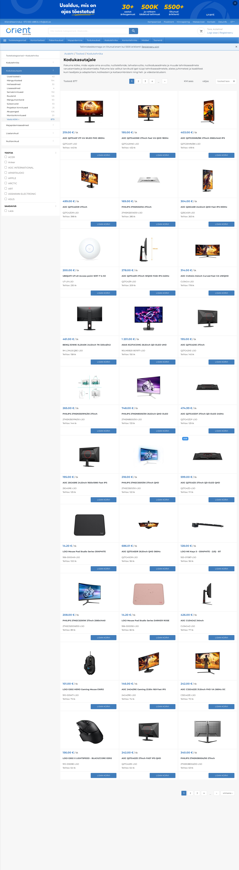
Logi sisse (212, 32)
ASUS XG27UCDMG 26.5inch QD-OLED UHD (144, 345)
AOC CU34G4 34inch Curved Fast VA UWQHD (205, 276)
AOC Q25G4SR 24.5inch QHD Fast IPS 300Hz (204, 207)
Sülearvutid (30, 104)
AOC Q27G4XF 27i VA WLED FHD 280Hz (84, 138)
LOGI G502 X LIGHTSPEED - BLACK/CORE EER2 (87, 758)
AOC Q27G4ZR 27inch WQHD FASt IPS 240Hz (145, 276)
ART (10, 188)
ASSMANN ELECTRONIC (22, 193)
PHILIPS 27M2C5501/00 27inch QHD (140, 482)
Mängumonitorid (30, 100)
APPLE (12, 178)
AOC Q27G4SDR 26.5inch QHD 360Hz (141, 551)
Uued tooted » (30, 77)
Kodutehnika (111, 40)
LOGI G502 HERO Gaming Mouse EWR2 (83, 689)
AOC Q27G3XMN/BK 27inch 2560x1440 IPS (203, 138)
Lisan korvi (103, 155)
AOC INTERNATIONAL (21, 167)
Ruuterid (30, 96)
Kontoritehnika (129, 40)
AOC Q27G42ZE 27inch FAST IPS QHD (141, 758)
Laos (10, 210)
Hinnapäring (183, 22)
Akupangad (30, 112)
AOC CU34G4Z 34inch (192, 620)
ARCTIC (12, 183)
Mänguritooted (30, 81)
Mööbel (145, 40)
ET (232, 22)
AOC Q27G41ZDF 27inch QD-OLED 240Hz (202, 414)
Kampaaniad (154, 22)
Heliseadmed (30, 84)
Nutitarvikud (33, 140)
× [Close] (235, 3)
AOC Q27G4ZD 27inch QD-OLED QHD (200, 482)
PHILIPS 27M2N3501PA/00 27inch (80, 414)
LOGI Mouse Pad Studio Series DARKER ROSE (145, 620)
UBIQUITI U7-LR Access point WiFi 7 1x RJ (84, 276)
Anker (11, 162)
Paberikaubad (56, 40)
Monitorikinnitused (30, 115)
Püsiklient (169, 22)
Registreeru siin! (150, 46)
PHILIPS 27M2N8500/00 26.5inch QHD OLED (145, 414)
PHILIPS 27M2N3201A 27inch (137, 207)
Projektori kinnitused (30, 108)
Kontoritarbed (37, 40)
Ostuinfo (222, 22)
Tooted (80, 53)
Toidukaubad (93, 40)
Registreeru (226, 32)
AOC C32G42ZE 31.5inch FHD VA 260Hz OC (203, 689)
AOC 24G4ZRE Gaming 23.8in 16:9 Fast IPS (144, 689)
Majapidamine (75, 40)
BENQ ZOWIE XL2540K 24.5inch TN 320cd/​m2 (87, 345)
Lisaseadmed (30, 88)
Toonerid (157, 40)
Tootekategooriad (14, 40)
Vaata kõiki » (30, 119)
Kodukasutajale (33, 70)
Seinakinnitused (30, 92)
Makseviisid (198, 22)
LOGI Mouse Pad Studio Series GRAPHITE (84, 551)
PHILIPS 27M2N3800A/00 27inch (198, 758)
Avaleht (69, 53)
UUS (185, 439)
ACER (11, 157)
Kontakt (211, 22)
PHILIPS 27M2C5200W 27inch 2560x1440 (84, 620)
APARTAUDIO (16, 172)
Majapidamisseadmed (33, 124)
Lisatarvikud (33, 132)
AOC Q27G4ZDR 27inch (75, 207)
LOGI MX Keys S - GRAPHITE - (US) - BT (201, 551)
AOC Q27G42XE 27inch (193, 345)
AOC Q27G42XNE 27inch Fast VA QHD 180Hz (145, 138)
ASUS (11, 199)
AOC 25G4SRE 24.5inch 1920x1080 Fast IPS (85, 482)
